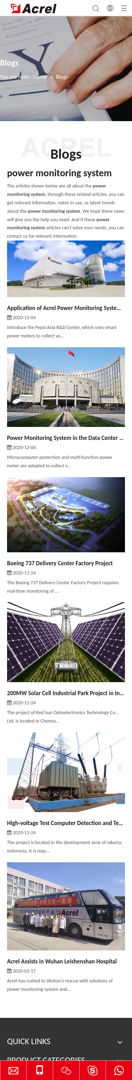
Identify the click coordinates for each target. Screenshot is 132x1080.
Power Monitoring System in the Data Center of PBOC (66, 438)
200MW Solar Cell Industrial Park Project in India (66, 693)
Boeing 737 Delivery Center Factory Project (60, 563)
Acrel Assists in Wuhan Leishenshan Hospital (62, 961)
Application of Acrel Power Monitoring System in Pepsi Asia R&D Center (66, 308)
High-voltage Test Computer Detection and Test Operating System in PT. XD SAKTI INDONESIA (66, 823)
